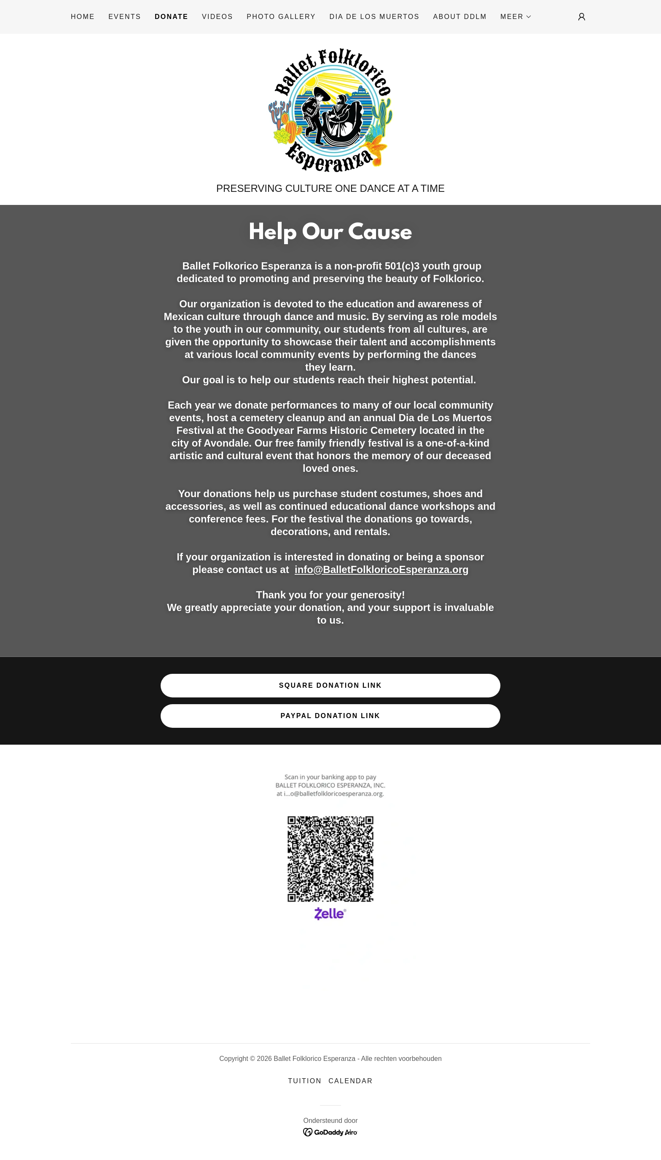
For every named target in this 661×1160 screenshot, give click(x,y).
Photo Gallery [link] (281, 16)
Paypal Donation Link (331, 715)
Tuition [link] (305, 1081)
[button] (516, 17)
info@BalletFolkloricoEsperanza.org (382, 569)
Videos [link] (217, 16)
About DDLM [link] (460, 16)
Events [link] (124, 16)
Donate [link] (171, 16)
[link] (330, 111)
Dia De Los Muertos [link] (375, 16)
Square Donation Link (330, 685)
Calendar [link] (350, 1081)
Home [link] (83, 16)
